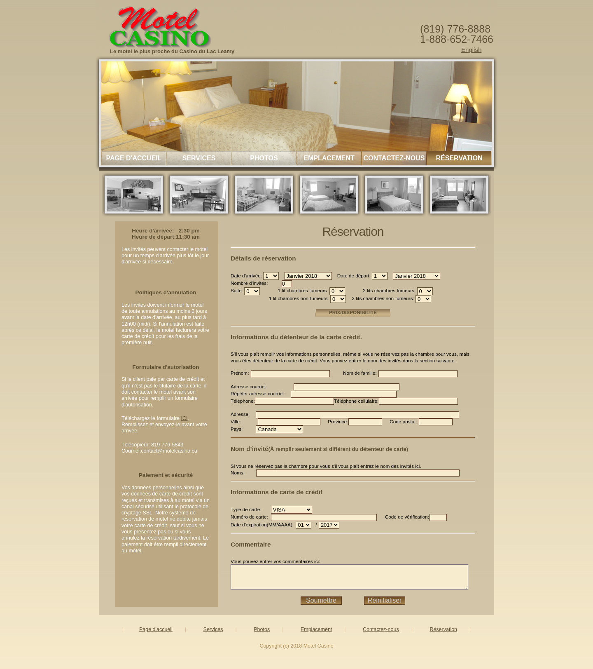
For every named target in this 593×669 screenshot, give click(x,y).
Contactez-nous (394, 158)
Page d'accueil (133, 158)
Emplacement (329, 158)
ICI (184, 418)
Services (199, 158)
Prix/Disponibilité (364, 312)
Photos (264, 158)
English (471, 49)
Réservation (459, 158)
